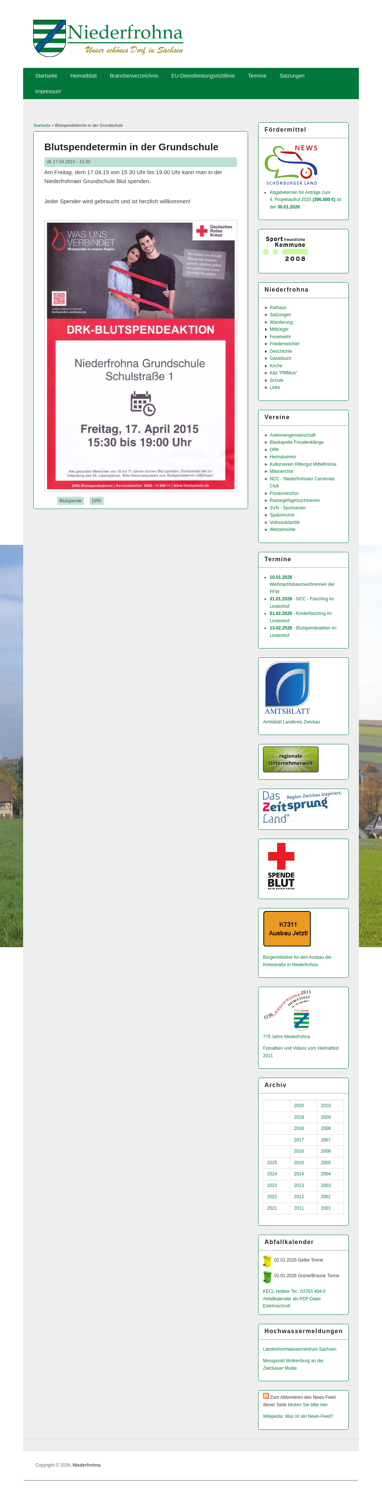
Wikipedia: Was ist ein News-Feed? (298, 1416)
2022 (272, 1196)
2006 (326, 1151)
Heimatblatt (84, 76)
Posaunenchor (284, 493)
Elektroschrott (276, 1306)
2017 (299, 1140)
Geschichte (281, 351)
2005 (326, 1162)
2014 (299, 1174)
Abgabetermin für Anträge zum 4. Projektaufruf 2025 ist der (305, 200)
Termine (257, 76)
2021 (272, 1208)
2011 (299, 1208)
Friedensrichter (285, 343)
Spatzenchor (282, 515)
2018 (299, 1128)
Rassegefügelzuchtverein (295, 500)
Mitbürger (279, 329)
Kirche (276, 365)
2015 (299, 1162)
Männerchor (282, 471)
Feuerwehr (280, 336)
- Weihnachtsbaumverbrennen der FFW (302, 584)
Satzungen (291, 76)
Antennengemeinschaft (293, 435)
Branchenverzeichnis (134, 76)
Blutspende (70, 500)
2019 (299, 1117)
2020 (299, 1105)
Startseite (46, 76)
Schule (277, 380)
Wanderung (281, 322)
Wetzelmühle (282, 529)
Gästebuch (280, 358)
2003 (326, 1185)
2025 (272, 1162)
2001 (326, 1208)
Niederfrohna (87, 1465)
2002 (326, 1196)
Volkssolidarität (285, 522)
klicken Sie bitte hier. (308, 1404)
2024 (272, 1174)
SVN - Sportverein (288, 508)
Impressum (48, 91)
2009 (326, 1117)
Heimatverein (283, 456)
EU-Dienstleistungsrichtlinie (203, 76)
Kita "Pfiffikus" (283, 373)
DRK (96, 500)
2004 (326, 1174)
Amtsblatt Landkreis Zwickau (291, 722)
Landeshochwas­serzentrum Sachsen (299, 1349)
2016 (299, 1151)
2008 (326, 1128)
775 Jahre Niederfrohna (286, 1036)
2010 (326, 1105)
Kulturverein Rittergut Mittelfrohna (303, 464)
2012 (299, 1196)
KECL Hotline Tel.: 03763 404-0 (294, 1291)
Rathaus (278, 307)
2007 (326, 1140)
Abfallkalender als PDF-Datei (291, 1298)
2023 (272, 1185)
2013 (299, 1185)
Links (275, 387)
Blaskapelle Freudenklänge (297, 442)
